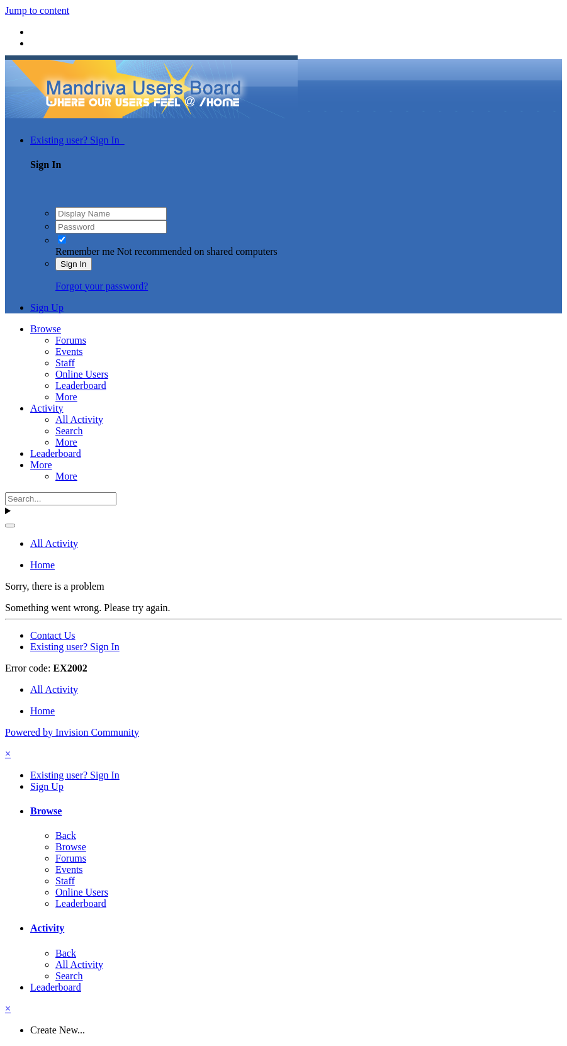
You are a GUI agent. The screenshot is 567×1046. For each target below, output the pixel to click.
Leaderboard (80, 385)
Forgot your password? (101, 286)
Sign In (73, 264)
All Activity (79, 419)
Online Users (81, 374)
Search (69, 430)
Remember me (85, 251)
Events (69, 351)
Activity (46, 408)
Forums (70, 340)
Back (65, 835)
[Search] (60, 498)
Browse (45, 328)
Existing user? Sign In (77, 140)
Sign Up (47, 307)
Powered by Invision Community (72, 732)
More (66, 396)
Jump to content (37, 10)
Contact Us (53, 635)
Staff (65, 362)
